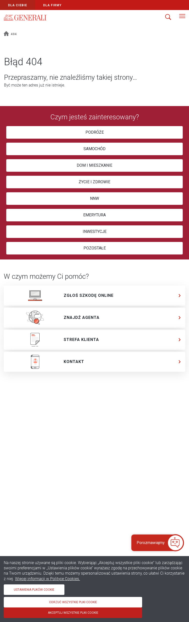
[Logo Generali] (25, 18)
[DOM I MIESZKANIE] (94, 165)
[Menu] (182, 17)
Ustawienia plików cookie (34, 589)
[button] (154, 543)
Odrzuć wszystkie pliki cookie (73, 602)
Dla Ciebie (17, 5)
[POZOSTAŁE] (94, 248)
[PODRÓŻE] (94, 132)
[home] (6, 34)
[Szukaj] (168, 17)
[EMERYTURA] (94, 215)
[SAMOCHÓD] (94, 149)
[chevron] (180, 295)
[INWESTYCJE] (94, 231)
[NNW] (94, 198)
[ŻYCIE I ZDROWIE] (94, 182)
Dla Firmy (52, 5)
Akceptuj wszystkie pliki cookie (73, 612)
